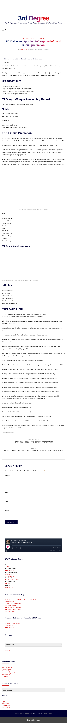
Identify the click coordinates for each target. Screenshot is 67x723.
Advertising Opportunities (9, 673)
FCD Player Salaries (10, 605)
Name (7, 492)
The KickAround (6, 669)
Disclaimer (5, 676)
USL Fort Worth (9, 576)
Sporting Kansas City (8, 432)
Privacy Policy (6, 671)
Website (7, 510)
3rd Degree (33, 18)
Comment (8, 475)
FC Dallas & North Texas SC (13, 623)
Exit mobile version (33, 720)
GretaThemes (48, 713)
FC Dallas (26, 38)
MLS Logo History (10, 611)
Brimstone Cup (6, 674)
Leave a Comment (44, 49)
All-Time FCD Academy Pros (13, 603)
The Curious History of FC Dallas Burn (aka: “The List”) (20, 600)
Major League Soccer (37, 38)
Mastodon (7, 650)
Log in (3, 701)
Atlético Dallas (9, 574)
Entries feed (5, 703)
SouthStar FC (9, 587)
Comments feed (6, 705)
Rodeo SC (8, 583)
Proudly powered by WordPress (23, 713)
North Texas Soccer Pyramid (13, 607)
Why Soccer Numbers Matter (13, 609)
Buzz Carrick (24, 49)
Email (7, 501)
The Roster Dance (10, 601)
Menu (5, 30)
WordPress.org (6, 707)
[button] (3, 55)
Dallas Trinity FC (9, 570)
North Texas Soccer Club (12, 580)
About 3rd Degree (7, 667)
